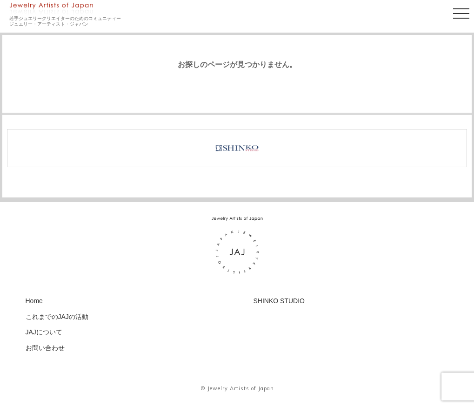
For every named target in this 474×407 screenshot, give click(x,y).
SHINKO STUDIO (279, 301)
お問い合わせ (45, 348)
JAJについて (44, 332)
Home (34, 301)
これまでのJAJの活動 (57, 316)
